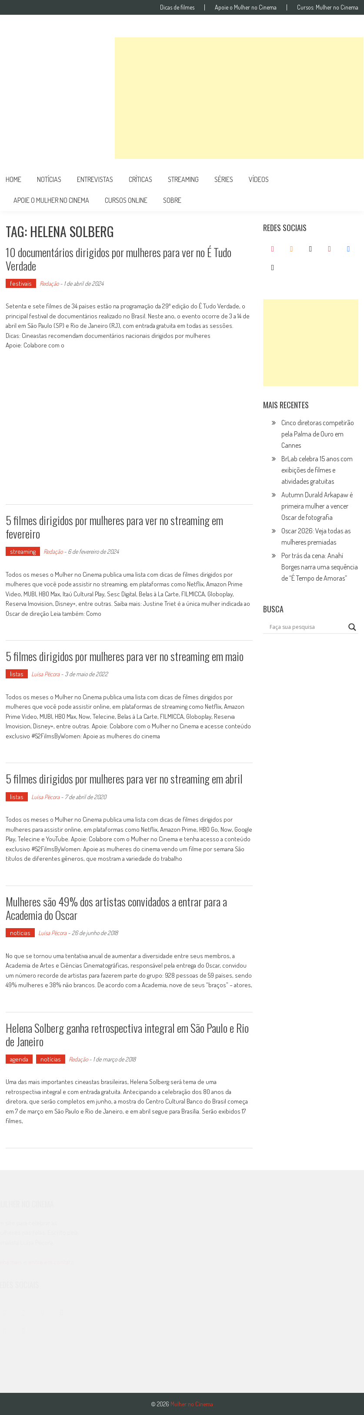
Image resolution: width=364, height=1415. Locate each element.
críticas (140, 179)
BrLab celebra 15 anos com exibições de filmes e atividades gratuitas (317, 470)
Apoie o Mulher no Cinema (246, 7)
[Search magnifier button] (352, 627)
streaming (183, 179)
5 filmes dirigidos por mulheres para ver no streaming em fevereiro (114, 527)
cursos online (126, 200)
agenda (19, 1059)
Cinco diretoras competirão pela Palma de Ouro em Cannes (317, 434)
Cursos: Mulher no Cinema (327, 7)
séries (223, 179)
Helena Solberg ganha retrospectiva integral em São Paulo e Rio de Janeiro (127, 1034)
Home (13, 179)
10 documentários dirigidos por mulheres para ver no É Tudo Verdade (118, 259)
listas (16, 674)
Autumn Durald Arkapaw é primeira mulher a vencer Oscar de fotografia (317, 506)
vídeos (259, 179)
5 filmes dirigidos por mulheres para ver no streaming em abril (124, 778)
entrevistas (95, 179)
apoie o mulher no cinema (51, 200)
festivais (21, 283)
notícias (49, 179)
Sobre (172, 200)
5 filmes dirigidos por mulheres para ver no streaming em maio (125, 656)
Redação (49, 283)
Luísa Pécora (45, 674)
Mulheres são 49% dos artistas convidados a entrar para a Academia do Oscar (116, 908)
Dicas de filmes (177, 7)
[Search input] (307, 627)
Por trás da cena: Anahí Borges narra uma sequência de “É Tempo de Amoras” (319, 566)
